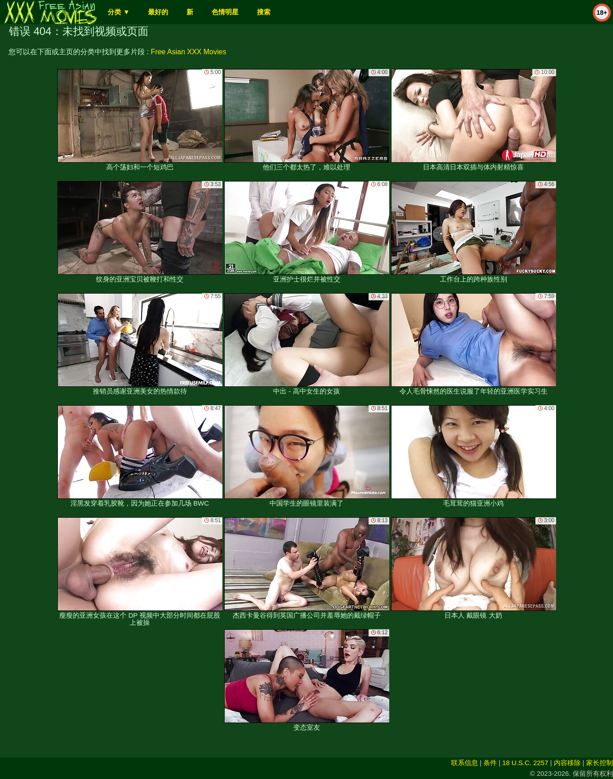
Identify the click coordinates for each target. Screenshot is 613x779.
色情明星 (225, 12)
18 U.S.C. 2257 (525, 762)
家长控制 (599, 762)
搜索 (263, 12)
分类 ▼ (119, 12)
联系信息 (464, 762)
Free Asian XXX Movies (188, 52)
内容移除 (567, 762)
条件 (490, 762)
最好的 (158, 12)
